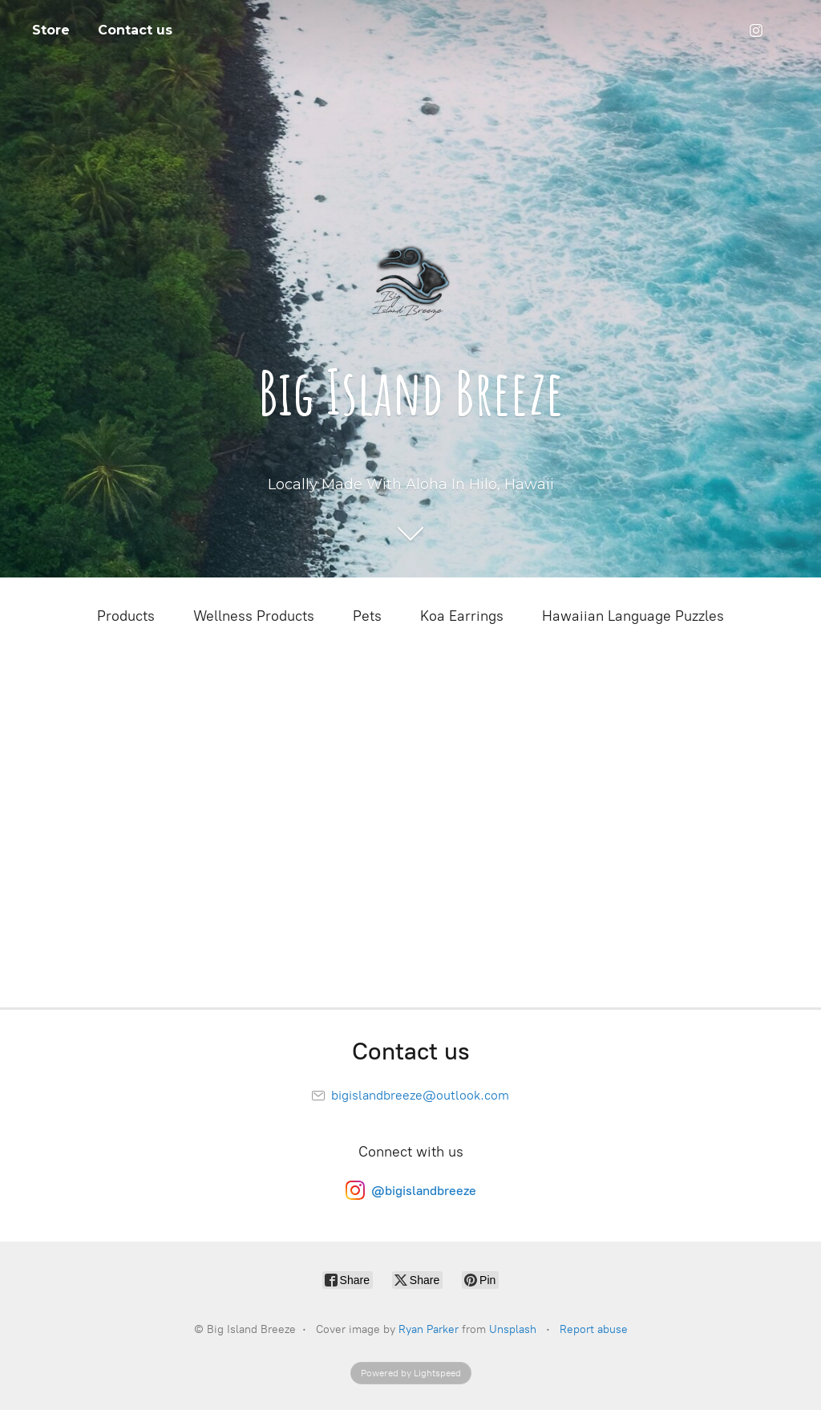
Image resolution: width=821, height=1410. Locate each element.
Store (51, 30)
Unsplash (512, 1329)
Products (126, 616)
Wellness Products (253, 616)
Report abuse (594, 1329)
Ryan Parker (428, 1329)
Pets (367, 616)
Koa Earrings (462, 616)
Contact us (135, 30)
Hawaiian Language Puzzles (633, 616)
